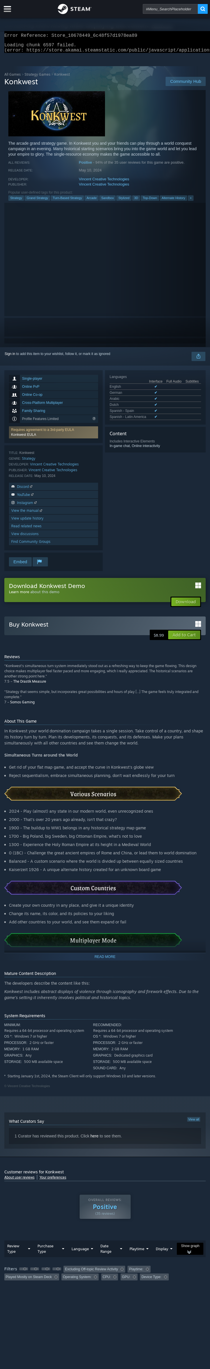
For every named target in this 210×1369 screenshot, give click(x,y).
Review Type (13, 1252)
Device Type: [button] (151, 1280)
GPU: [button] (126, 1280)
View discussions (25, 537)
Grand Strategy (37, 201)
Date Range (105, 1252)
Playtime (137, 1252)
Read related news (26, 529)
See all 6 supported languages (133, 421)
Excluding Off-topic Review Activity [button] (91, 1273)
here (95, 1139)
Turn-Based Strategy (67, 201)
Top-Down (150, 201)
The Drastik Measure (29, 685)
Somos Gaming (22, 705)
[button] (53, 436)
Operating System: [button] (77, 1280)
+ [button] (191, 201)
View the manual (27, 514)
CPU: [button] (107, 1280)
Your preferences (53, 1181)
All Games (12, 78)
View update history (27, 522)
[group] (105, 1276)
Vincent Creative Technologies (104, 182)
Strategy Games (37, 78)
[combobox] (170, 9)
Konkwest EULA (23, 438)
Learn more (19, 595)
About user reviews (19, 1181)
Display (162, 1252)
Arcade (92, 201)
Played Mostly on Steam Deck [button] (29, 1280)
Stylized (124, 201)
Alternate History (173, 201)
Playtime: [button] (136, 1273)
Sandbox (107, 201)
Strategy (16, 201)
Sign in (10, 357)
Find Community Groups (30, 545)
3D (136, 201)
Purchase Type (45, 1252)
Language (80, 1252)
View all (193, 1122)
